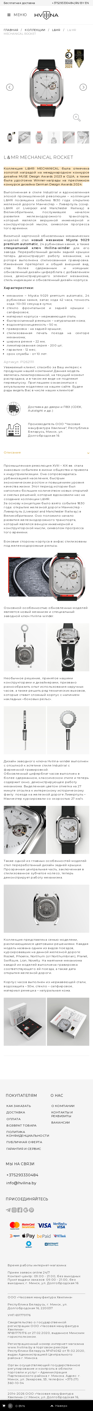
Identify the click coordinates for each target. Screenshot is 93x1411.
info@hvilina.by (21, 1183)
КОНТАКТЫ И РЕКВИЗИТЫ (62, 1114)
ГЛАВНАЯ (11, 30)
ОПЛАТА (13, 1119)
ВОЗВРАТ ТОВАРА (21, 1125)
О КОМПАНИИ (63, 1106)
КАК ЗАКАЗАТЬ (18, 1106)
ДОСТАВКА (15, 1112)
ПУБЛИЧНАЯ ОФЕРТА (24, 1142)
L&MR (56, 30)
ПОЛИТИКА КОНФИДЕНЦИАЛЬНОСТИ (24, 1133)
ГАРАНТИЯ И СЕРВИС (23, 1149)
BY (82, 3)
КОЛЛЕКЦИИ (35, 30)
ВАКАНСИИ (60, 1122)
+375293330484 (63, 3)
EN (87, 3)
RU (77, 3)
